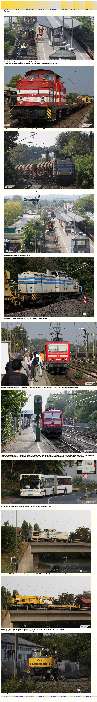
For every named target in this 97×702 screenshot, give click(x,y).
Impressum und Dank (75, 9)
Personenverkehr (30, 9)
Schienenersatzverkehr (70, 15)
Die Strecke (6, 9)
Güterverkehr (53, 9)
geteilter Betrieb (57, 15)
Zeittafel (6, 11)
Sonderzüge (41, 9)
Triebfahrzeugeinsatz (18, 9)
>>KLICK (58, 63)
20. (24, 15)
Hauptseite (88, 9)
